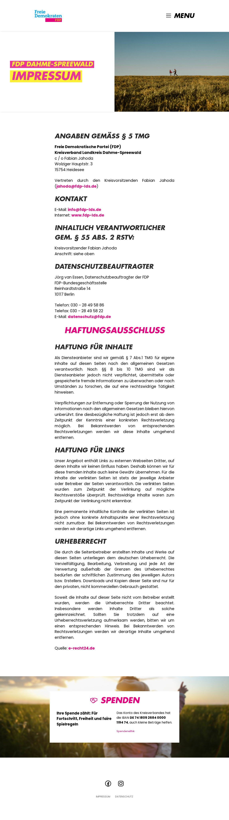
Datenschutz (124, 796)
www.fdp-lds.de (87, 215)
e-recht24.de (81, 648)
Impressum (103, 796)
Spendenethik (125, 731)
